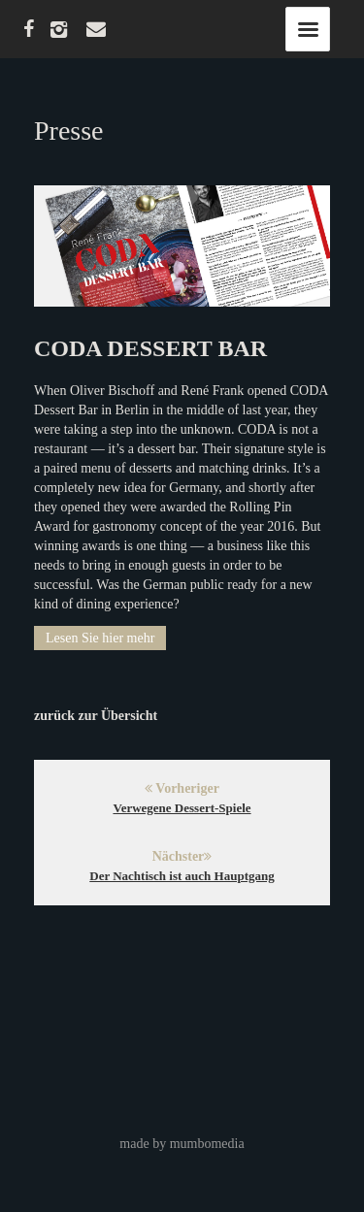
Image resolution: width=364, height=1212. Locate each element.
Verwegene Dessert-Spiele (181, 808)
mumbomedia (207, 1143)
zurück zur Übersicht (95, 715)
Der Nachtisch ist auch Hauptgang (181, 875)
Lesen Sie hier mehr (100, 638)
